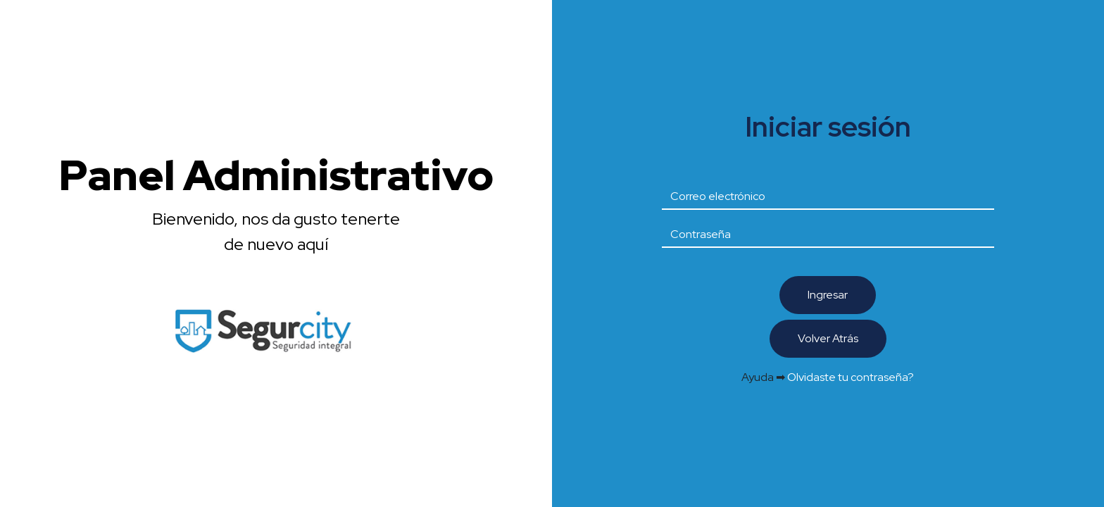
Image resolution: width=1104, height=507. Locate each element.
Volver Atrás (828, 338)
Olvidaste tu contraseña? (850, 377)
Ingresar (828, 294)
